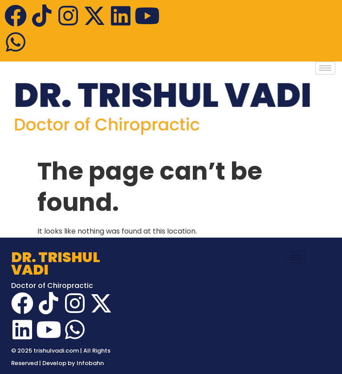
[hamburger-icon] (325, 68)
